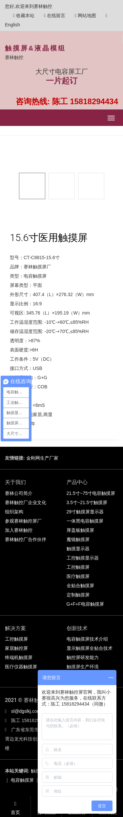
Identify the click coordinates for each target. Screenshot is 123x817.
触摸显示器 (78, 548)
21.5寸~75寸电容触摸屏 (91, 493)
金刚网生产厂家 (42, 458)
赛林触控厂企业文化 (25, 502)
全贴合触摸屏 (80, 585)
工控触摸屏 (78, 567)
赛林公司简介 (18, 493)
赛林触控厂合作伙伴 (25, 539)
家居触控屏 (16, 648)
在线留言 (54, 15)
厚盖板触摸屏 (80, 530)
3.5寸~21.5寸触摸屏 (87, 502)
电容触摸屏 (22, 780)
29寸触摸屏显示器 (85, 511)
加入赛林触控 (18, 530)
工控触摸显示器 (83, 557)
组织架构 (14, 511)
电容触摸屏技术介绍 (87, 639)
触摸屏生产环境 (83, 666)
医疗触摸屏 (78, 576)
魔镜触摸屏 (78, 539)
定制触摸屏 (78, 594)
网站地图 (85, 15)
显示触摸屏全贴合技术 (90, 648)
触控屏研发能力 (83, 657)
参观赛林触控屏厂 (23, 521)
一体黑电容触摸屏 (85, 521)
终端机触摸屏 (18, 657)
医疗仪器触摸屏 (21, 666)
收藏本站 (23, 15)
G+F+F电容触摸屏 (85, 604)
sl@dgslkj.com (26, 711)
